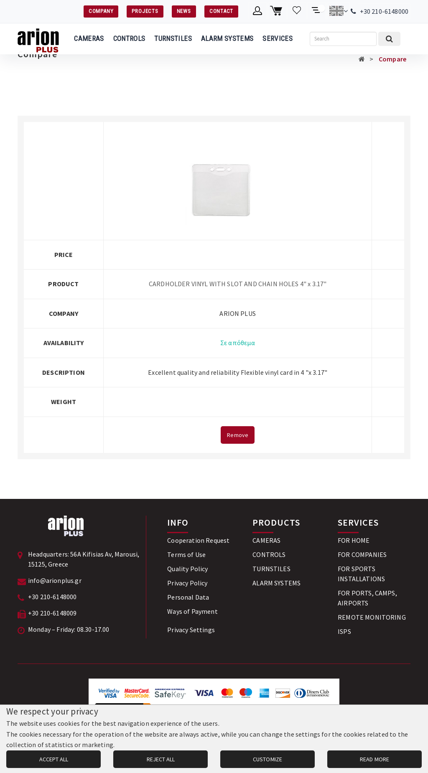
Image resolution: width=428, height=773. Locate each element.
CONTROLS (129, 38)
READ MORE (374, 759)
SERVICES (277, 38)
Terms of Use (186, 554)
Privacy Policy (187, 583)
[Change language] (338, 11)
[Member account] (257, 11)
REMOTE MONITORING (372, 617)
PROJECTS (145, 11)
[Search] (343, 39)
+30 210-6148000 (384, 11)
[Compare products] (316, 11)
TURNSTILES (172, 38)
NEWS (184, 11)
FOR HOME (353, 540)
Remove (237, 435)
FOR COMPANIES (362, 554)
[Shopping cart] (277, 11)
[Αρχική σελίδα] (362, 59)
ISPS (344, 631)
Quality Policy (187, 568)
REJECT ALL (161, 759)
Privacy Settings (191, 630)
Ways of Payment (192, 611)
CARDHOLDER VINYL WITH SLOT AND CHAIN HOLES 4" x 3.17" (237, 284)
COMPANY (101, 11)
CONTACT (221, 11)
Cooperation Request (198, 540)
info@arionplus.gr (55, 580)
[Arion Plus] (38, 38)
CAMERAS (89, 38)
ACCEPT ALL (53, 759)
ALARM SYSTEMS (227, 38)
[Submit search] (389, 39)
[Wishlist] (297, 11)
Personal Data (188, 597)
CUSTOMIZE (267, 759)
